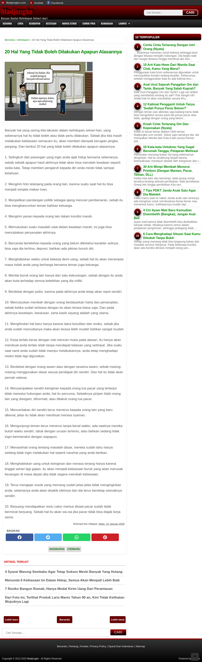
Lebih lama (117, 619)
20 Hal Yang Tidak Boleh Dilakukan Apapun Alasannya (63, 51)
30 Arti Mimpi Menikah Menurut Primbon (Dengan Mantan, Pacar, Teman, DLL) (163, 170)
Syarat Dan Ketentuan (120, 646)
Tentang (73, 646)
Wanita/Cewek (69, 23)
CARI (190, 12)
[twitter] (48, 537)
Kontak (38, 2)
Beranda (7, 23)
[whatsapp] (76, 537)
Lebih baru (11, 619)
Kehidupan (34, 23)
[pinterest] (105, 537)
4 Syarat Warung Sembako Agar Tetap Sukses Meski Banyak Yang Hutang (63, 572)
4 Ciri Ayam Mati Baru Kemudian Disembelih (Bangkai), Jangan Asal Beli (164, 214)
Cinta (20, 23)
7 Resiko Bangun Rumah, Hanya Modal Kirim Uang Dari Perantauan (59, 589)
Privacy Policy (98, 646)
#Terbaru (73, 549)
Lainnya (122, 23)
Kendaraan (107, 23)
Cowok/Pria (88, 23)
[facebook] (19, 537)
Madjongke (17, 12)
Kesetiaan (51, 23)
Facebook (57, 2)
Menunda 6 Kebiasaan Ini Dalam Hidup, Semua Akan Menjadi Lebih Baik (62, 580)
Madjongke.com (16, 2)
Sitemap (140, 646)
